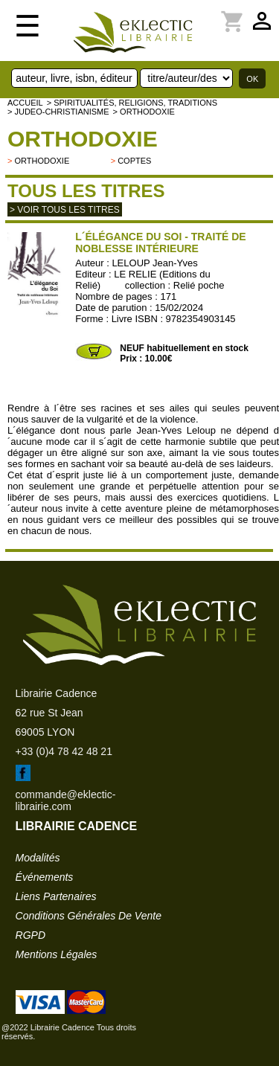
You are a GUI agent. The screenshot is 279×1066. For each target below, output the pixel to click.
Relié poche (199, 285)
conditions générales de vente (88, 916)
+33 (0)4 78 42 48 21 (64, 751)
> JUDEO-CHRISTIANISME (58, 111)
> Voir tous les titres (65, 210)
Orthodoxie (82, 138)
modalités (38, 858)
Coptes (134, 160)
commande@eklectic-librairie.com (66, 800)
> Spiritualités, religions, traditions (132, 102)
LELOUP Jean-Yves (154, 263)
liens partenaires (56, 896)
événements (45, 877)
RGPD (30, 935)
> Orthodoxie (144, 111)
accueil (25, 102)
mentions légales (56, 954)
